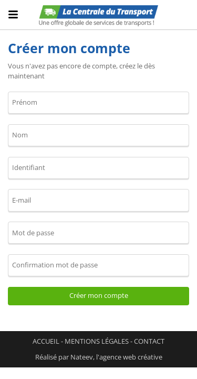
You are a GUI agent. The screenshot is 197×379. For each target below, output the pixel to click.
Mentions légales (97, 341)
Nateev (81, 357)
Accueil (46, 341)
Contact (149, 341)
